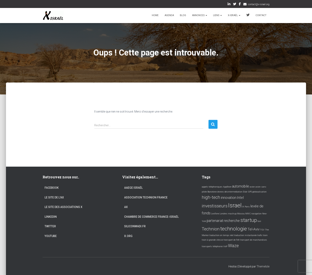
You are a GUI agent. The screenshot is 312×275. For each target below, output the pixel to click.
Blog (183, 15)
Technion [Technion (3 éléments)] (211, 228)
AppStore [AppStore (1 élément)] (227, 187)
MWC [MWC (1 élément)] (248, 213)
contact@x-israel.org (258, 4)
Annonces (199, 15)
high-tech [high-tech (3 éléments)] (211, 197)
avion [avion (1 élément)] (252, 187)
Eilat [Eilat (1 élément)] (245, 191)
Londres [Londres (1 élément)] (223, 213)
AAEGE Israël (133, 187)
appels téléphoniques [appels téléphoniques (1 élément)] (212, 187)
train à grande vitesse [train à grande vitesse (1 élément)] (212, 240)
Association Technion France (146, 197)
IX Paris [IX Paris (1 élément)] (246, 206)
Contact (260, 15)
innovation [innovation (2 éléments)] (228, 198)
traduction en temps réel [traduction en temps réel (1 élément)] (221, 235)
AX (126, 207)
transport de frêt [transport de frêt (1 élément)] (232, 240)
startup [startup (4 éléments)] (248, 220)
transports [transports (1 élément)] (207, 246)
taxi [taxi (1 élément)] (259, 221)
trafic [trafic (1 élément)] (259, 235)
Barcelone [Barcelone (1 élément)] (212, 191)
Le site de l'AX (54, 197)
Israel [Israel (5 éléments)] (235, 205)
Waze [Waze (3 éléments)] (233, 245)
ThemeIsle (262, 266)
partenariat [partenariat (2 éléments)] (215, 221)
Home (155, 15)
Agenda (169, 15)
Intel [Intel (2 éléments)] (240, 198)
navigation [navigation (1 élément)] (256, 213)
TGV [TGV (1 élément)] (262, 229)
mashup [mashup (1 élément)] (232, 213)
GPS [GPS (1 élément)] (250, 191)
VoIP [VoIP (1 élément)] (225, 246)
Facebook (240, 4)
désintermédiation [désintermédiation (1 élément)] (233, 191)
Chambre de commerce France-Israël (151, 216)
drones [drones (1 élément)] (220, 191)
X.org (128, 236)
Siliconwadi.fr (135, 226)
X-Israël (234, 15)
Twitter (234, 4)
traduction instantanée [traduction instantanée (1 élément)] (245, 235)
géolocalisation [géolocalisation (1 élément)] (259, 191)
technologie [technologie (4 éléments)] (233, 229)
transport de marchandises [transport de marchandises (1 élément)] (253, 240)
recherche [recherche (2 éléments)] (232, 221)
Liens (217, 15)
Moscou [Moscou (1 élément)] (241, 213)
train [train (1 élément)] (265, 235)
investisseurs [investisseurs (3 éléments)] (214, 205)
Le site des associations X (63, 207)
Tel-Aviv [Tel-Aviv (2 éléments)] (253, 229)
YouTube (51, 236)
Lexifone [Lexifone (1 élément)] (215, 213)
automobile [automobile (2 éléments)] (240, 186)
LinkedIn (229, 4)
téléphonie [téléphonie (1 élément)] (218, 246)
